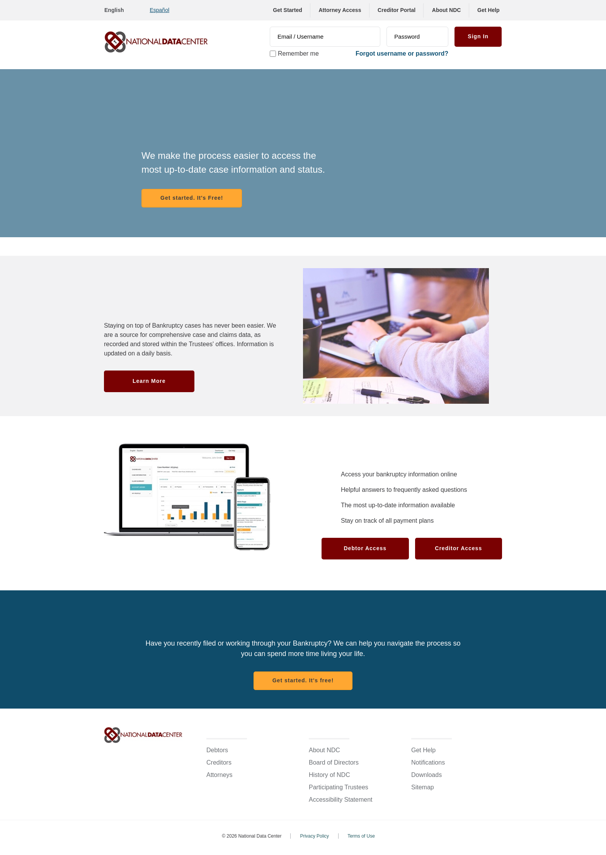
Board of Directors (334, 762)
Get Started (287, 10)
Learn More (149, 381)
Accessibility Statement (341, 799)
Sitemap (422, 787)
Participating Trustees (338, 787)
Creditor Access (458, 548)
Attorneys (219, 775)
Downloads (426, 775)
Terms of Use (361, 836)
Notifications (428, 762)
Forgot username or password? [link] (402, 53)
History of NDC (329, 775)
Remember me (298, 53)
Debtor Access (365, 548)
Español (159, 10)
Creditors (219, 762)
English (114, 10)
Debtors (217, 750)
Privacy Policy (314, 836)
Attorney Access (339, 10)
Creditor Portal (396, 10)
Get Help (488, 10)
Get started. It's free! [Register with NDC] (303, 680)
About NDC (446, 10)
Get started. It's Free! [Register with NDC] (191, 198)
